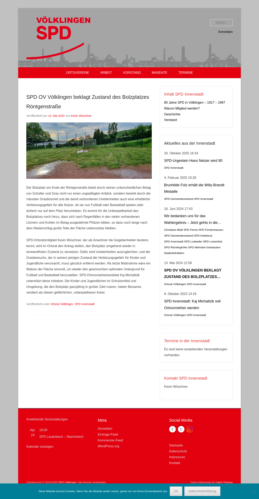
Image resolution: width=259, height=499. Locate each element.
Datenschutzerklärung (202, 491)
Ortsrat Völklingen (62, 304)
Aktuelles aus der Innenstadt (189, 143)
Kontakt (174, 463)
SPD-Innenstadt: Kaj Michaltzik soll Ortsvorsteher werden (192, 304)
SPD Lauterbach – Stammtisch (61, 436)
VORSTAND (132, 72)
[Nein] (254, 491)
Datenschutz (178, 451)
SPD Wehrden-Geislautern (204, 247)
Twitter (181, 429)
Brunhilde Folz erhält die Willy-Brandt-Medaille (194, 188)
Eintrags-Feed (108, 434)
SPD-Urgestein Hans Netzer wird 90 (193, 161)
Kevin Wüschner (81, 115)
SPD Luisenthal (212, 241)
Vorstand (170, 120)
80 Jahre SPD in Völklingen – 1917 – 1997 (194, 102)
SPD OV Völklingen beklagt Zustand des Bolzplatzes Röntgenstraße (192, 274)
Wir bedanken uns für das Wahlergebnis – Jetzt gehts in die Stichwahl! (191, 220)
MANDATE (159, 72)
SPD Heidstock (203, 235)
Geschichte (172, 114)
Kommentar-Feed (110, 440)
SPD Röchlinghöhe (175, 247)
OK (176, 491)
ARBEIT (106, 72)
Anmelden (225, 32)
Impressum (177, 457)
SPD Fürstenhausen (210, 229)
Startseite (176, 445)
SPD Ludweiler (193, 241)
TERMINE (185, 72)
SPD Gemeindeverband (178, 198)
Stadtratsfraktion (174, 253)
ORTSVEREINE (77, 72)
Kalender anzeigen (39, 446)
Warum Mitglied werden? (182, 108)
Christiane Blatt (173, 229)
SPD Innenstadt (84, 304)
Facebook (172, 429)
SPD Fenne (191, 229)
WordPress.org (108, 446)
